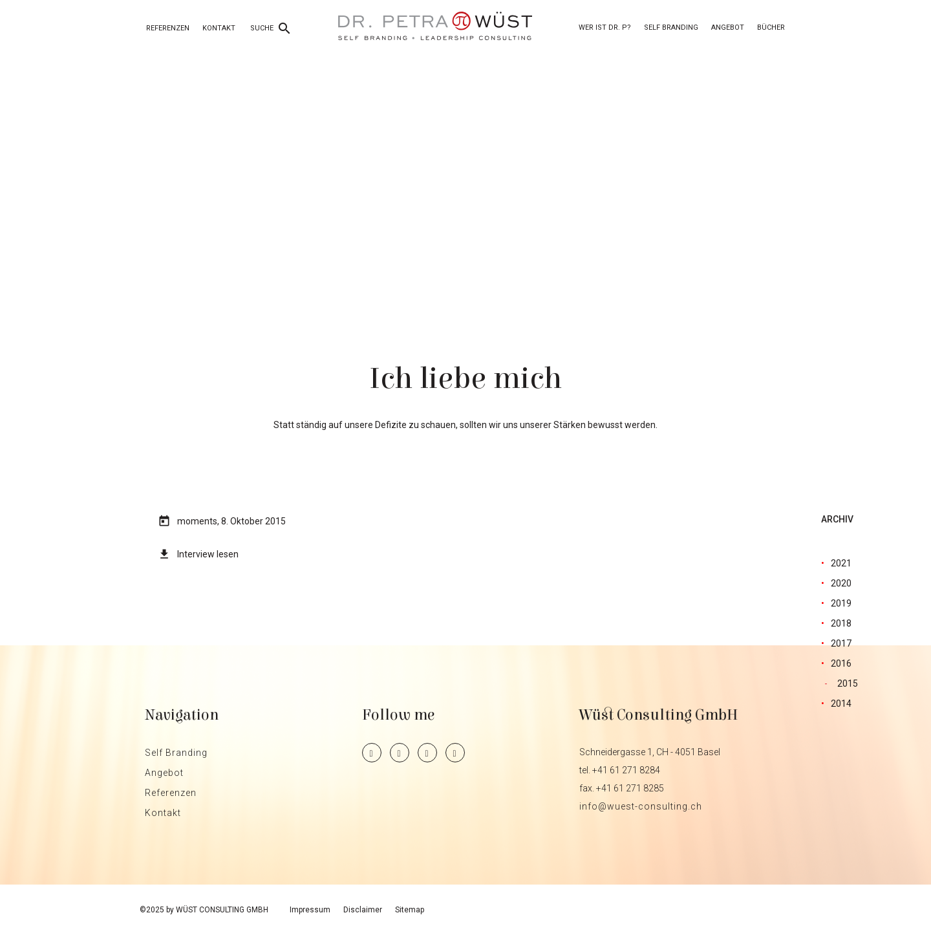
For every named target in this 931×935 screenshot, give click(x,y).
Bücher (771, 27)
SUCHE (271, 28)
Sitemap (409, 909)
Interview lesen (208, 554)
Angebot (727, 27)
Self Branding (671, 27)
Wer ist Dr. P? (605, 27)
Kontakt (218, 28)
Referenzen (167, 28)
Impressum (310, 909)
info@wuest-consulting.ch (640, 806)
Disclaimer (362, 909)
